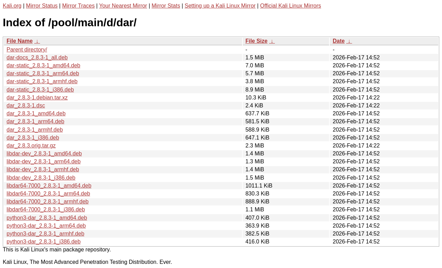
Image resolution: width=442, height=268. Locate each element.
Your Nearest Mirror (123, 6)
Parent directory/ (27, 49)
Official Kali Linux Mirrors (290, 6)
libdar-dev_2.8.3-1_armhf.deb (43, 169)
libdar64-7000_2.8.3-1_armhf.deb (48, 201)
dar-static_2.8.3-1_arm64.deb (43, 73)
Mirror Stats (166, 6)
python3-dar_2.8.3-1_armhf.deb (45, 234)
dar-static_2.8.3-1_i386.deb (40, 90)
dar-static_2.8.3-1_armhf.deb (42, 81)
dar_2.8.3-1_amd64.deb (36, 113)
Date (339, 41)
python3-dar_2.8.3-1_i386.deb (43, 242)
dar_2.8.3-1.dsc (26, 105)
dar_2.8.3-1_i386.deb (33, 138)
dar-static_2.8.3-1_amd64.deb (43, 65)
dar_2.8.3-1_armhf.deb (35, 130)
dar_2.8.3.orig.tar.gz (31, 146)
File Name (20, 41)
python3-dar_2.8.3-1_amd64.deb (47, 218)
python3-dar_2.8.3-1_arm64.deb (46, 226)
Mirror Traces (78, 6)
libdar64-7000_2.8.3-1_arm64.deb (48, 194)
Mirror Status (42, 6)
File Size (257, 41)
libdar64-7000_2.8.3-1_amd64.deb (49, 186)
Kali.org (12, 6)
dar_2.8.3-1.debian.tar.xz (37, 97)
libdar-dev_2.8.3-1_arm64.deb (43, 161)
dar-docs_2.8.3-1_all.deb (37, 57)
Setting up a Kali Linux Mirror (220, 6)
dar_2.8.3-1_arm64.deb (35, 121)
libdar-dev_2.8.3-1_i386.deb (41, 178)
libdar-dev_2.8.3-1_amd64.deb (44, 153)
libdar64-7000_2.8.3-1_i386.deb (46, 209)
